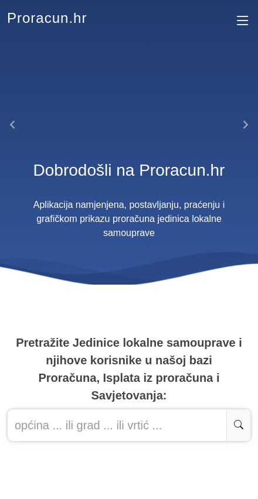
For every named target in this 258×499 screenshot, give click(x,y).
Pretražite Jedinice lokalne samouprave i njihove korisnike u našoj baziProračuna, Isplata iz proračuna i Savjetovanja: (129, 369)
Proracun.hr (47, 18)
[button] (13, 124)
